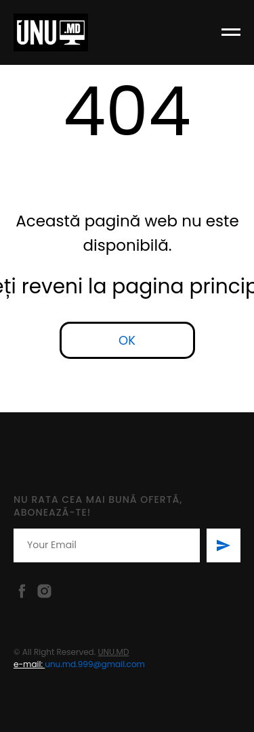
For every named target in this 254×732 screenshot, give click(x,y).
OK (127, 340)
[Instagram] (44, 591)
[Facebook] (22, 591)
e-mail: (29, 664)
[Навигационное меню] (230, 32)
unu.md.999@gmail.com (95, 664)
